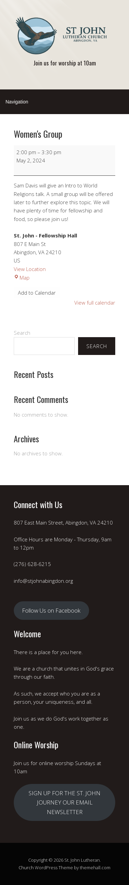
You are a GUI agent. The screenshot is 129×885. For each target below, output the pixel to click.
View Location (30, 269)
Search (22, 332)
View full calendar (94, 302)
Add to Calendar (37, 292)
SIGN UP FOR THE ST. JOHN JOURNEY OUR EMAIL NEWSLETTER (64, 802)
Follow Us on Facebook (51, 610)
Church (26, 867)
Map (22, 277)
